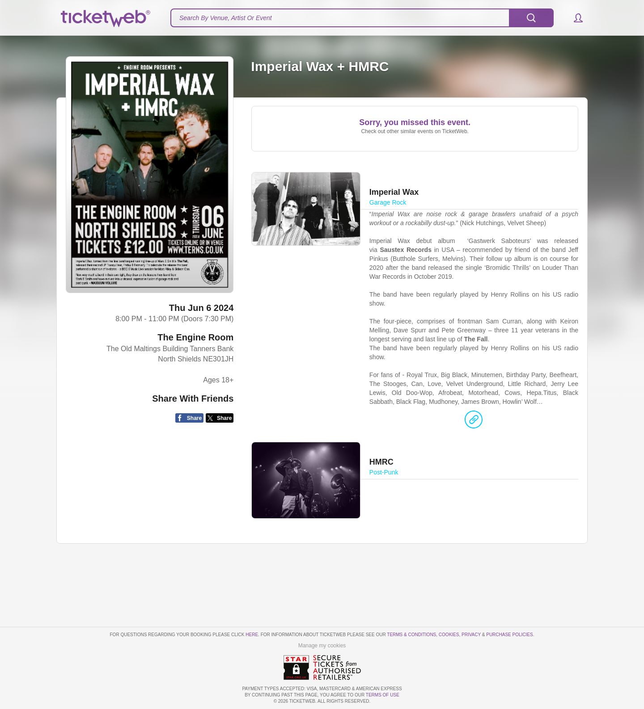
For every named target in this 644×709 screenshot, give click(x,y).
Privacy (471, 634)
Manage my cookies (322, 645)
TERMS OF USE (382, 694)
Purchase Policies (509, 634)
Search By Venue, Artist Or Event (225, 17)
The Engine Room (195, 337)
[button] (574, 18)
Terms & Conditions (411, 634)
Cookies (449, 634)
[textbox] (362, 17)
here (252, 634)
